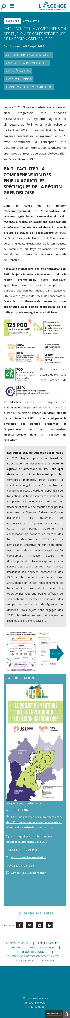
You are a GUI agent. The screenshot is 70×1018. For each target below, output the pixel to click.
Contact (48, 960)
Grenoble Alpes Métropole (27, 63)
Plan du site (24, 960)
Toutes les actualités (35, 913)
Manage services (54, 1014)
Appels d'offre (48, 943)
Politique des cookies (32, 951)
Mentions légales (42, 947)
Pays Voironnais (19, 79)
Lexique (15, 947)
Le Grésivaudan (18, 71)
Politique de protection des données (32, 956)
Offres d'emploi (17, 943)
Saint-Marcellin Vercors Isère (29, 87)
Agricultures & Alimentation (29, 55)
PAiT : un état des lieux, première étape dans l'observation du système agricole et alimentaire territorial (34, 822)
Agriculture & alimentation (28, 857)
